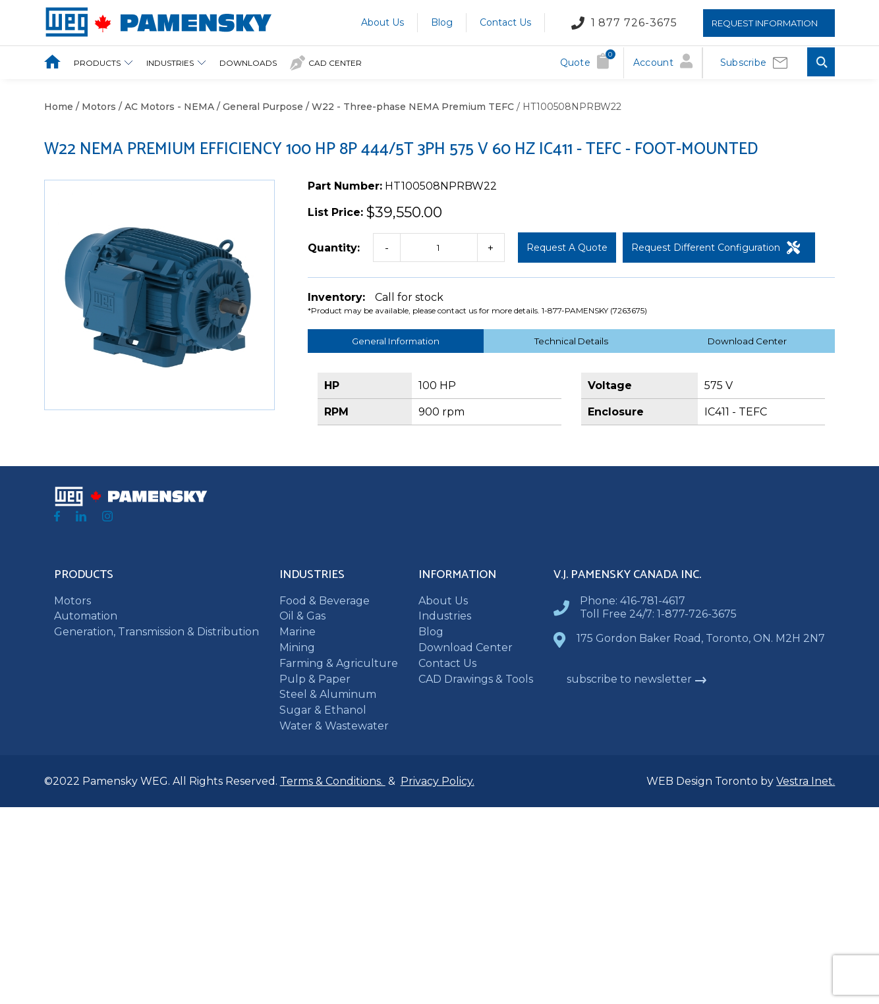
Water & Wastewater (334, 726)
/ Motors (94, 107)
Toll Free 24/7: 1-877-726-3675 (658, 614)
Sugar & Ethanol (322, 710)
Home (58, 107)
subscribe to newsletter (637, 679)
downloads (248, 63)
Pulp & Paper (315, 679)
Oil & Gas (302, 616)
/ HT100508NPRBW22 (567, 107)
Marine (297, 631)
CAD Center (326, 62)
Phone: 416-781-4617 (632, 600)
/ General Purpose (258, 107)
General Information (396, 341)
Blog (442, 22)
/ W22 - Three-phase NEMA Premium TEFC (408, 107)
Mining (297, 647)
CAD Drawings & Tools (475, 679)
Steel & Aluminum (327, 694)
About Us (382, 22)
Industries (176, 63)
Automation (85, 616)
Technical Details (571, 341)
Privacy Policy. (437, 781)
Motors (72, 600)
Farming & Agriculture (338, 663)
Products (103, 63)
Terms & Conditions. (332, 781)
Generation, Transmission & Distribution (156, 631)
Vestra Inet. (805, 781)
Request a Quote (567, 247)
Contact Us (505, 22)
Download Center (747, 341)
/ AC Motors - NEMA (165, 107)
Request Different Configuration (715, 247)
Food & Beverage (324, 600)
